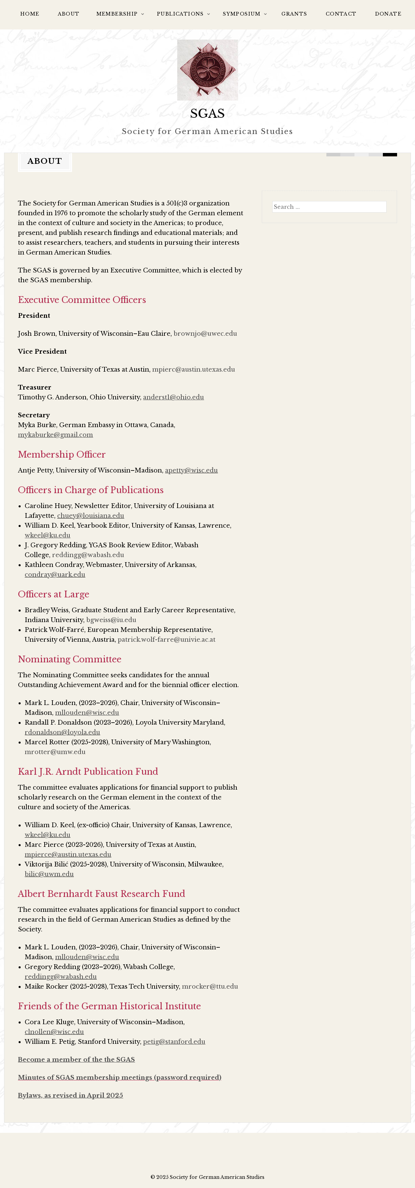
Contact (341, 14)
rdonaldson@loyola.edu (62, 732)
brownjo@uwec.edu (205, 333)
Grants (294, 14)
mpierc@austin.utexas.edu (193, 369)
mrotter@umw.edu (55, 752)
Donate (388, 14)
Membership (117, 14)
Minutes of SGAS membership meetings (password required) (119, 1077)
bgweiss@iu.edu (111, 620)
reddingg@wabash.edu (88, 555)
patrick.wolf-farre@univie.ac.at (166, 639)
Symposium (242, 14)
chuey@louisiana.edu (90, 516)
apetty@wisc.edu (191, 470)
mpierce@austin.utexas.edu (68, 854)
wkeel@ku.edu (47, 835)
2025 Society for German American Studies (210, 1177)
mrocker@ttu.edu (210, 986)
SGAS (207, 113)
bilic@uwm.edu (49, 874)
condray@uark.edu (55, 574)
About (69, 14)
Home (30, 14)
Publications (180, 14)
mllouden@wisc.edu (87, 957)
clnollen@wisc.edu (54, 1032)
